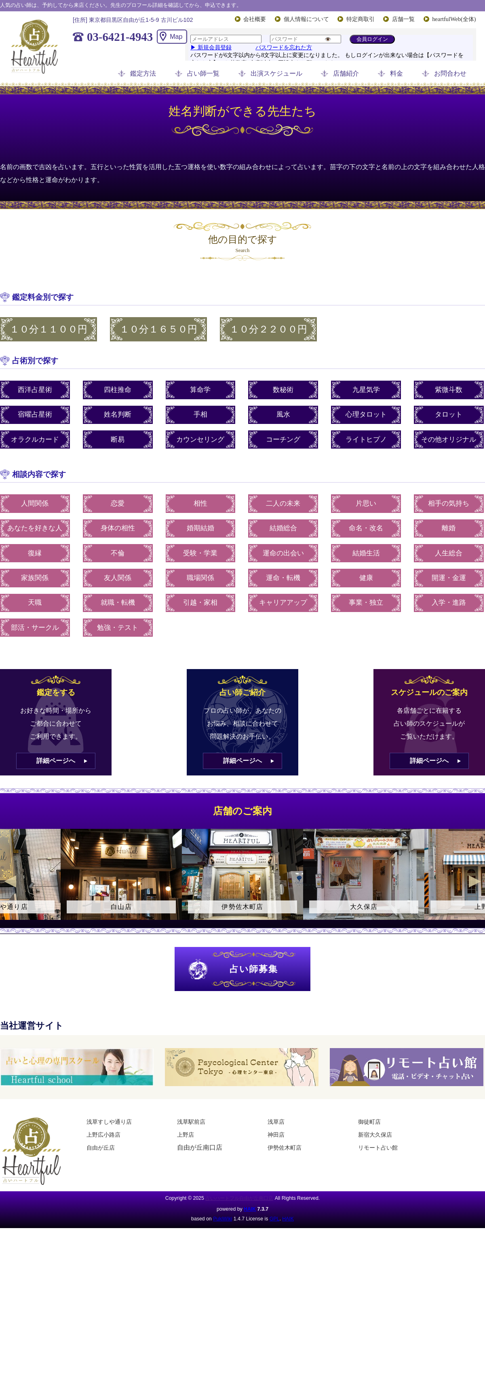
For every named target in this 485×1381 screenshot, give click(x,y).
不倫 (117, 553)
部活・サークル (35, 627)
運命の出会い (283, 553)
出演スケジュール (276, 73)
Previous (10, 881)
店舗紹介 (346, 73)
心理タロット (366, 414)
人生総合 (448, 553)
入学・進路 (449, 602)
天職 (35, 602)
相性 (200, 503)
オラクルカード (35, 439)
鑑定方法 (143, 73)
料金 (396, 73)
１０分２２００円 (268, 329)
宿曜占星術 (35, 414)
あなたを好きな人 (34, 528)
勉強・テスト (117, 627)
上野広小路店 (103, 1134)
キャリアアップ (283, 602)
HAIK (250, 1209)
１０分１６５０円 (158, 329)
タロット (448, 414)
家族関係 (34, 578)
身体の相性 (118, 528)
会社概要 (254, 19)
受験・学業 (200, 553)
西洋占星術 (35, 390)
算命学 (200, 390)
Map (176, 36)
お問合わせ (450, 73)
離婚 (448, 528)
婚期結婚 (200, 528)
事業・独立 (366, 602)
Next (475, 881)
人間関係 (34, 503)
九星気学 (366, 390)
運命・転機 (283, 578)
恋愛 (117, 503)
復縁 (35, 553)
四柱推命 (117, 390)
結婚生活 (366, 553)
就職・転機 (118, 602)
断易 (117, 439)
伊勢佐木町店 (285, 1147)
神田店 (276, 1134)
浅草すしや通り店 (109, 1121)
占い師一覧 (203, 73)
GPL (275, 1219)
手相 (200, 414)
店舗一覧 (403, 19)
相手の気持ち (448, 503)
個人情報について (306, 19)
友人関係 (117, 578)
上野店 (185, 1134)
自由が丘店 (100, 1147)
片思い (366, 503)
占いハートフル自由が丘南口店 (239, 1198)
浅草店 (276, 1121)
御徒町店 (369, 1121)
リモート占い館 (378, 1147)
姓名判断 (117, 414)
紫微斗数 (448, 390)
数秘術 (283, 390)
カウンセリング (200, 439)
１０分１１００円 (48, 329)
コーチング (283, 439)
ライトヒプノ (366, 439)
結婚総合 (283, 528)
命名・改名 (366, 528)
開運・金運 (449, 578)
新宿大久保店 (375, 1134)
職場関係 (200, 578)
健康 (366, 578)
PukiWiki (222, 1219)
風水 (283, 414)
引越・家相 (200, 602)
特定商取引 (360, 19)
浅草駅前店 (191, 1121)
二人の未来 (283, 503)
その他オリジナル (448, 439)
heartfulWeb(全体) (454, 19)
